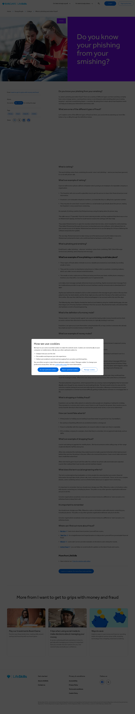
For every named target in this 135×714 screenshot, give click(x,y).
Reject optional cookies (70, 370)
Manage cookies (89, 370)
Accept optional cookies (48, 370)
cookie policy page (61, 364)
